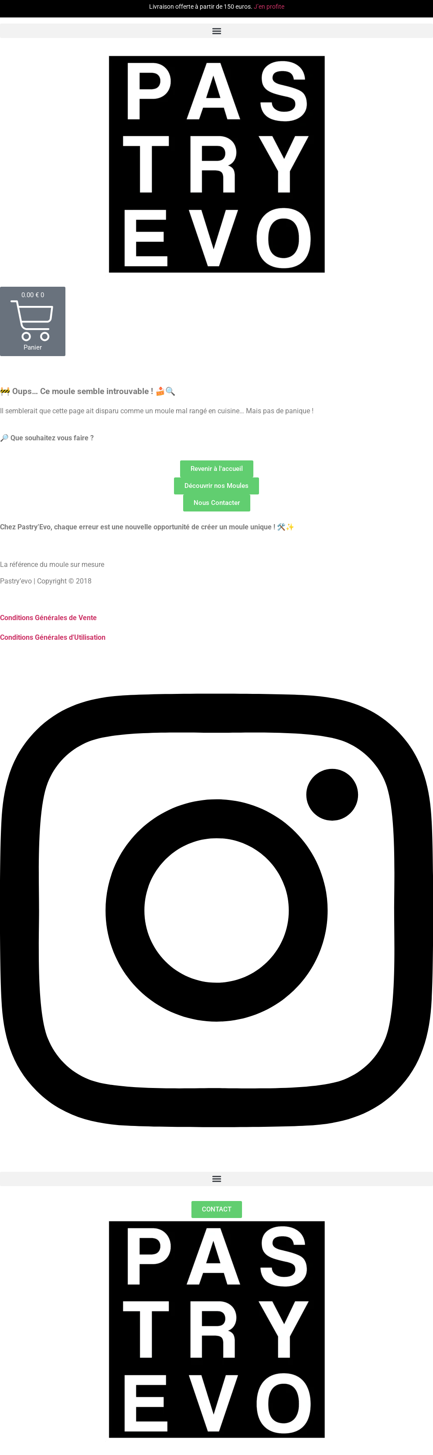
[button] (216, 31)
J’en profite (269, 6)
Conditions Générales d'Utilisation (53, 637)
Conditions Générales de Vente (48, 618)
